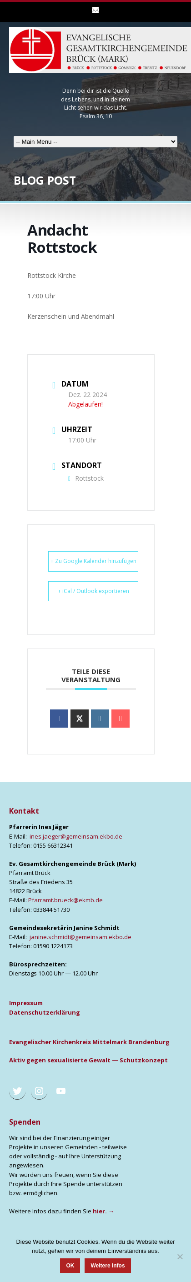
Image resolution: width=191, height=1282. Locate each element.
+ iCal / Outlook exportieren (93, 591)
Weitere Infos (107, 1265)
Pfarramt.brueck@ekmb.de (65, 900)
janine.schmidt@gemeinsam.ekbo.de (80, 937)
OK (70, 1265)
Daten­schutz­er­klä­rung (44, 1012)
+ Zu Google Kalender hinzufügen (93, 561)
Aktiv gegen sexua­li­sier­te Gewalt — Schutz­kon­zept (88, 1060)
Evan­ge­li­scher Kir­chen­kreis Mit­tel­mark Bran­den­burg (89, 1042)
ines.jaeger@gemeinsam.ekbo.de (76, 836)
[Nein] (179, 1256)
